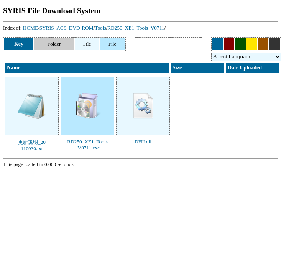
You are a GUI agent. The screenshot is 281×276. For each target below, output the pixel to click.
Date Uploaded (245, 68)
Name (13, 68)
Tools (100, 28)
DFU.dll (143, 142)
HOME (30, 28)
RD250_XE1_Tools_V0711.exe (87, 145)
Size (177, 68)
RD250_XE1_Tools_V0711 (135, 28)
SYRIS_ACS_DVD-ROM (66, 28)
